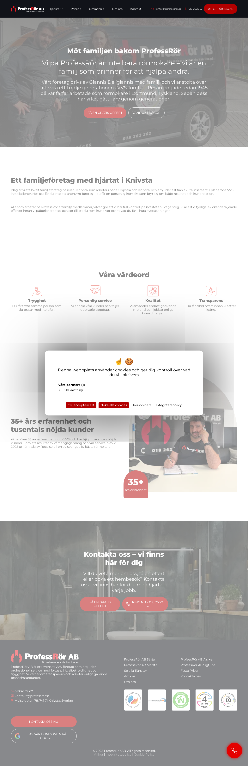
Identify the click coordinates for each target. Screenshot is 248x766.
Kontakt (135, 9)
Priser (76, 9)
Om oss (117, 9)
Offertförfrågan (220, 8)
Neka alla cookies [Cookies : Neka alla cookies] (113, 405)
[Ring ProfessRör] (234, 750)
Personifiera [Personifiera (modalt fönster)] (142, 405)
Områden (96, 9)
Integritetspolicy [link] (169, 405)
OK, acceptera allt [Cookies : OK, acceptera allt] (81, 405)
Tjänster (56, 9)
